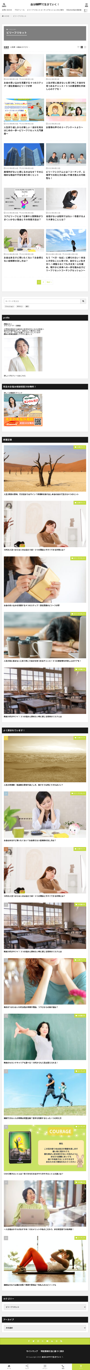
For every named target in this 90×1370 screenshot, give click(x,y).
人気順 (12, 47)
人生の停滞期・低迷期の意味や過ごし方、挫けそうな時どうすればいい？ (33, 785)
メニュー (45, 1367)
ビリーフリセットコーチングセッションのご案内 (45, 10)
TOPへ (81, 1367)
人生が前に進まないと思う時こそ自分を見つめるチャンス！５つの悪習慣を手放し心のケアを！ (65, 86)
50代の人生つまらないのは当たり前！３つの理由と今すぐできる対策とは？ (34, 550)
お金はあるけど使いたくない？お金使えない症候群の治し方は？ (23, 259)
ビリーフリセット (19, 16)
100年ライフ (81, 447)
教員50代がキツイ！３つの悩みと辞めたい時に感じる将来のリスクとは (33, 716)
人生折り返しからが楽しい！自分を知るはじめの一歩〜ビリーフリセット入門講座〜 (23, 130)
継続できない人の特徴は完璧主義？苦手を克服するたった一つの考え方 (32, 1118)
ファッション (9, 306)
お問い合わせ (7, 10)
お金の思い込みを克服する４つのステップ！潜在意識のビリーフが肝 (23, 84)
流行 (27, 306)
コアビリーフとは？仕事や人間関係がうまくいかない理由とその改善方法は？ (23, 218)
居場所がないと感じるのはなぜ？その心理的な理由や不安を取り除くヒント (23, 173)
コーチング (81, 1071)
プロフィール (20, 10)
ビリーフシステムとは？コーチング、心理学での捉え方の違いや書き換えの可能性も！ (65, 175)
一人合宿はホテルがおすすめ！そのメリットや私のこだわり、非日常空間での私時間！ (39, 1229)
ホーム (9, 1367)
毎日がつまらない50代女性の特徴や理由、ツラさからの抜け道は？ (31, 1007)
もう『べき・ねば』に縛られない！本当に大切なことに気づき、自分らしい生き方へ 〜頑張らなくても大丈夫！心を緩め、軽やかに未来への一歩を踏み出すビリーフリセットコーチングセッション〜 (65, 264)
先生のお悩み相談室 (73, 10)
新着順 (6, 47)
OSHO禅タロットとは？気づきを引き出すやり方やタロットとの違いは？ (33, 1174)
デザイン (19, 306)
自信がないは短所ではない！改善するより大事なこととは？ (65, 218)
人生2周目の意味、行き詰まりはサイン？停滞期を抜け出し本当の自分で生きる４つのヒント (41, 494)
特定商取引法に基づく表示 (52, 1351)
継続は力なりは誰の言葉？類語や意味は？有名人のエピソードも (30, 1285)
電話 (63, 1367)
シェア (27, 1367)
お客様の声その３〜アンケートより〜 (64, 127)
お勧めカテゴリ (22, 47)
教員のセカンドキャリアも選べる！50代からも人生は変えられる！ (31, 1063)
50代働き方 (81, 669)
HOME (6, 16)
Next (48, 282)
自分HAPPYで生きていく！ (45, 4)
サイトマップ (32, 1351)
